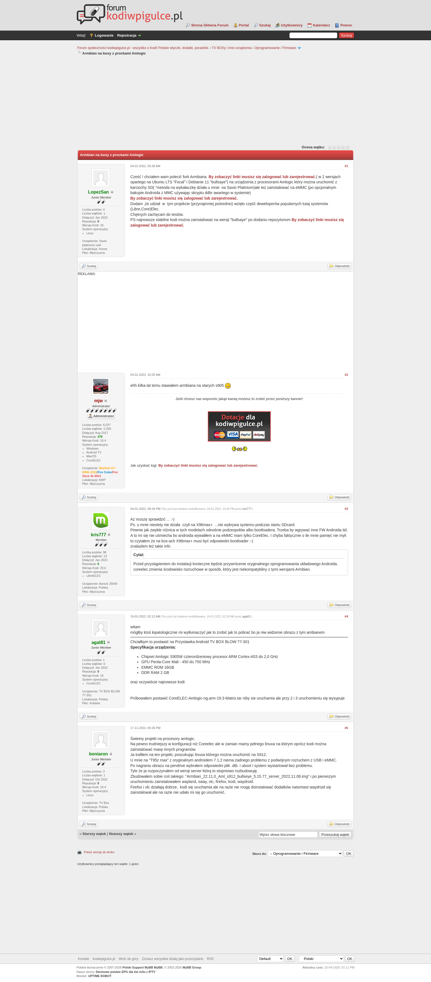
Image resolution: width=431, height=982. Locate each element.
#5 (346, 728)
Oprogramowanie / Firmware (275, 48)
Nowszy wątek (121, 834)
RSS (210, 959)
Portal (244, 25)
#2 (346, 374)
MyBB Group (192, 967)
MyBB (158, 967)
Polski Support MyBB (137, 967)
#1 (346, 166)
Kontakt (83, 959)
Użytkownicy (292, 25)
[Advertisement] (215, 99)
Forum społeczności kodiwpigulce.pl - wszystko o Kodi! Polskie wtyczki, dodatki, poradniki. (143, 48)
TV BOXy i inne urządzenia (232, 48)
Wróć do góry (128, 959)
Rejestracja (126, 35)
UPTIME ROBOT (99, 976)
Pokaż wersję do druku (99, 852)
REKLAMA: (215, 320)
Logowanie (104, 35)
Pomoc (346, 25)
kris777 (247, 508)
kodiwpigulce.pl (104, 959)
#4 (346, 616)
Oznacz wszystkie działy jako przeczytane (172, 959)
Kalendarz (321, 25)
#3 (346, 508)
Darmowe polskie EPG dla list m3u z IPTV (125, 971)
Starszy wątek (94, 834)
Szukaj (264, 25)
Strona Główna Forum (209, 25)
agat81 (246, 616)
